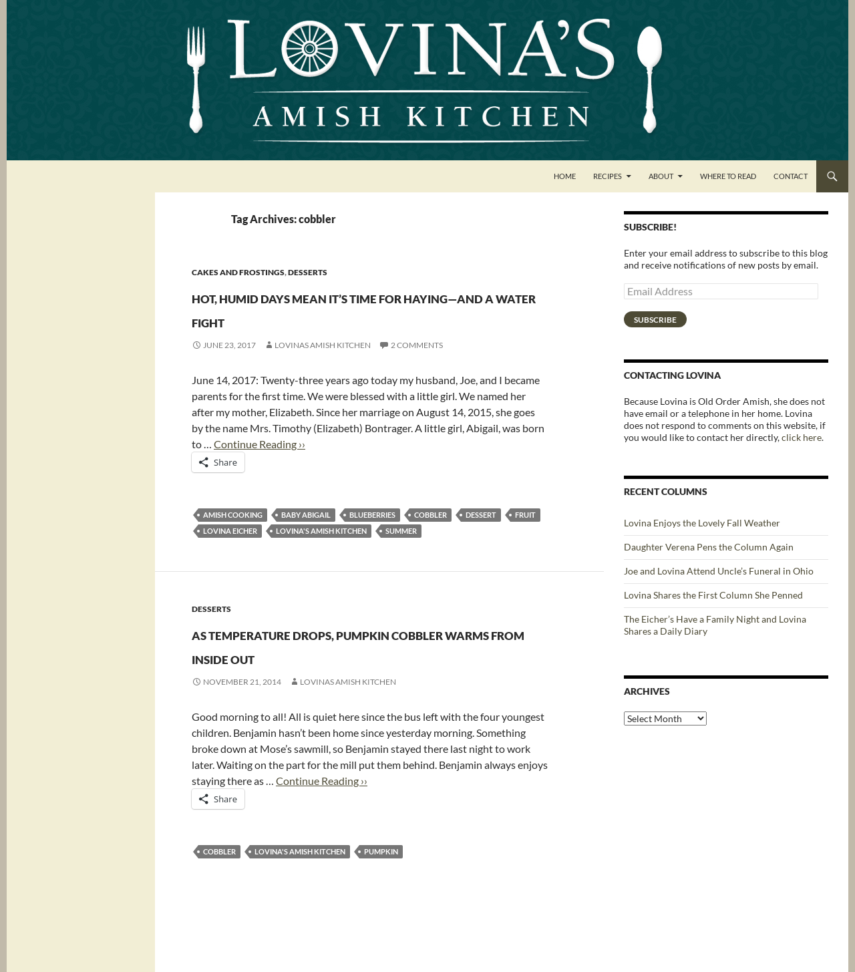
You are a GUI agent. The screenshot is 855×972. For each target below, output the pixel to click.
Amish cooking (233, 538)
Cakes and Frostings (238, 272)
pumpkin (381, 899)
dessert (481, 538)
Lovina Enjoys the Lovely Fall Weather (702, 522)
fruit (525, 538)
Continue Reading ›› (259, 468)
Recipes (607, 176)
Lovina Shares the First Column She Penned (713, 595)
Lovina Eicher (230, 554)
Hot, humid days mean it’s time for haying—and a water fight (367, 319)
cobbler (430, 538)
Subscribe (655, 320)
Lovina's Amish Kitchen (321, 554)
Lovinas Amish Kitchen (323, 369)
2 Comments (417, 369)
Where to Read (728, 176)
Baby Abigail (306, 538)
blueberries (372, 538)
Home (565, 176)
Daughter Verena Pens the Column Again (709, 546)
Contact (791, 176)
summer (401, 554)
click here (802, 437)
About (661, 176)
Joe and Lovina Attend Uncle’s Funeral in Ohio (719, 571)
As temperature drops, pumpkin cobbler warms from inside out (336, 679)
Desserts (307, 272)
